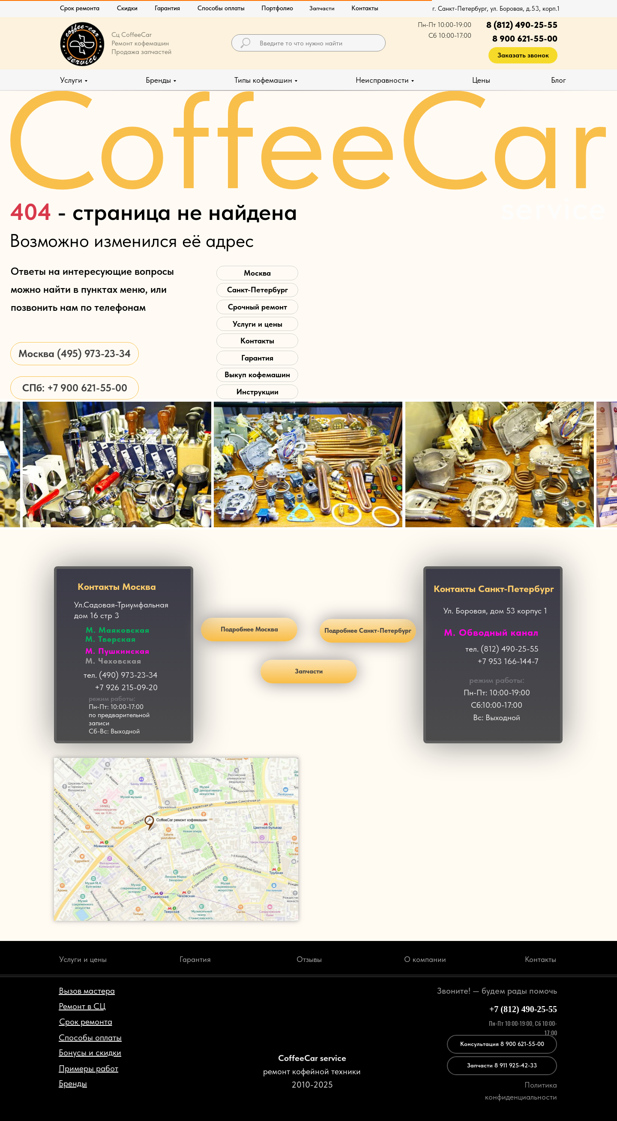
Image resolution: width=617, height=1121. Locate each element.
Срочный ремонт (257, 306)
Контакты (257, 340)
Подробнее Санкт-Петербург (367, 630)
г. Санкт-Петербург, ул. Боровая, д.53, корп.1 (496, 8)
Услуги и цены (257, 323)
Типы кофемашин (263, 79)
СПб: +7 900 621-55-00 (74, 388)
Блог (558, 79)
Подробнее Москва (249, 629)
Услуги (71, 79)
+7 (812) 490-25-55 (523, 1009)
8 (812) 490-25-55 (521, 25)
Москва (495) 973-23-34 (74, 353)
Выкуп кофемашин (257, 374)
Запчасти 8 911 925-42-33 (502, 1065)
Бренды (158, 79)
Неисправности (382, 79)
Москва (257, 272)
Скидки (127, 8)
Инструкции (258, 391)
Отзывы (309, 959)
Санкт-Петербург (257, 289)
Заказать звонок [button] (523, 55)
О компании (425, 959)
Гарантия (167, 8)
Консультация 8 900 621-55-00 (502, 1043)
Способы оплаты (221, 8)
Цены (481, 79)
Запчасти (309, 671)
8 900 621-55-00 (524, 38)
